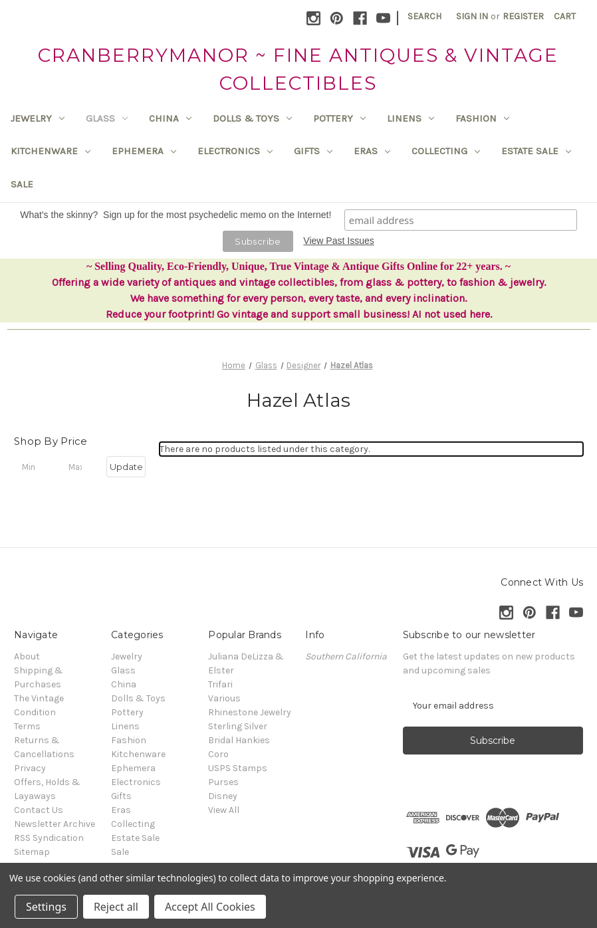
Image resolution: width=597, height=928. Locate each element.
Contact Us (38, 810)
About (27, 656)
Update (126, 466)
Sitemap (32, 852)
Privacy (30, 768)
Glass (107, 118)
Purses (223, 782)
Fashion (482, 118)
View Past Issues (338, 240)
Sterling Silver (237, 726)
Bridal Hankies (239, 740)
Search (424, 16)
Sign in (472, 16)
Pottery (339, 118)
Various (224, 698)
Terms (27, 726)
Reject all (116, 906)
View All (223, 810)
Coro (218, 754)
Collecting (446, 151)
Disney (222, 796)
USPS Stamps (237, 768)
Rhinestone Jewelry (249, 712)
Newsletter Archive (54, 824)
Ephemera (144, 151)
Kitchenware (50, 151)
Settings (46, 906)
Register (523, 16)
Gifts (313, 151)
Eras (372, 151)
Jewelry (37, 118)
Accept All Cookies (210, 906)
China (170, 118)
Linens (410, 118)
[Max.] (80, 466)
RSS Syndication (49, 838)
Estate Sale (536, 151)
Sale (22, 184)
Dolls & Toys (252, 118)
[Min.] (33, 466)
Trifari (220, 684)
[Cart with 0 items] (564, 16)
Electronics (235, 151)
